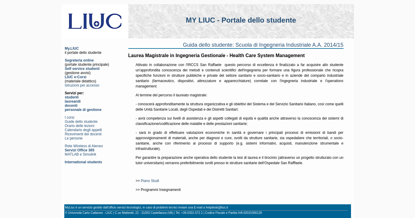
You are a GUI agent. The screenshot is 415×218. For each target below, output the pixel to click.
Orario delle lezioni (79, 126)
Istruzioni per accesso (82, 85)
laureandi (73, 101)
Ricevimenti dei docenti (83, 134)
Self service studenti (82, 69)
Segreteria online (79, 60)
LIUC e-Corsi (76, 77)
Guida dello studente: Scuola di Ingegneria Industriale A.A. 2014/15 (263, 45)
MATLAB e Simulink (80, 154)
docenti (71, 105)
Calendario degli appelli (83, 130)
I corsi (69, 117)
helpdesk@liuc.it (217, 207)
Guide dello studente (81, 122)
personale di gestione (83, 110)
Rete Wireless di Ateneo (84, 146)
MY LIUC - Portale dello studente (241, 20)
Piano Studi (150, 181)
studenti (72, 97)
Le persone (74, 138)
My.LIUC (72, 48)
